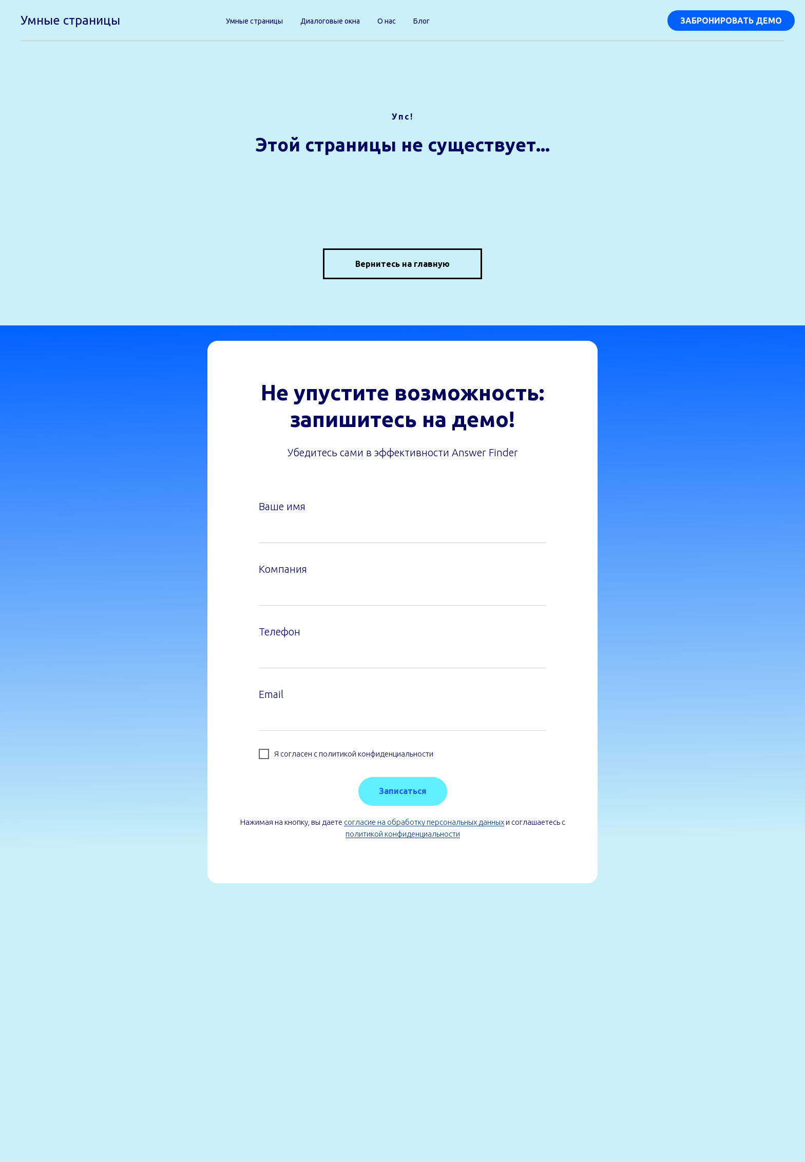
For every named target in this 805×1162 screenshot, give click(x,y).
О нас (386, 21)
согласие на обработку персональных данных (424, 822)
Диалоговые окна (330, 21)
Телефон (279, 631)
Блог (421, 21)
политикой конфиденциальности (403, 833)
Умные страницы (254, 21)
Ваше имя (282, 506)
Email (271, 694)
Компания (283, 569)
